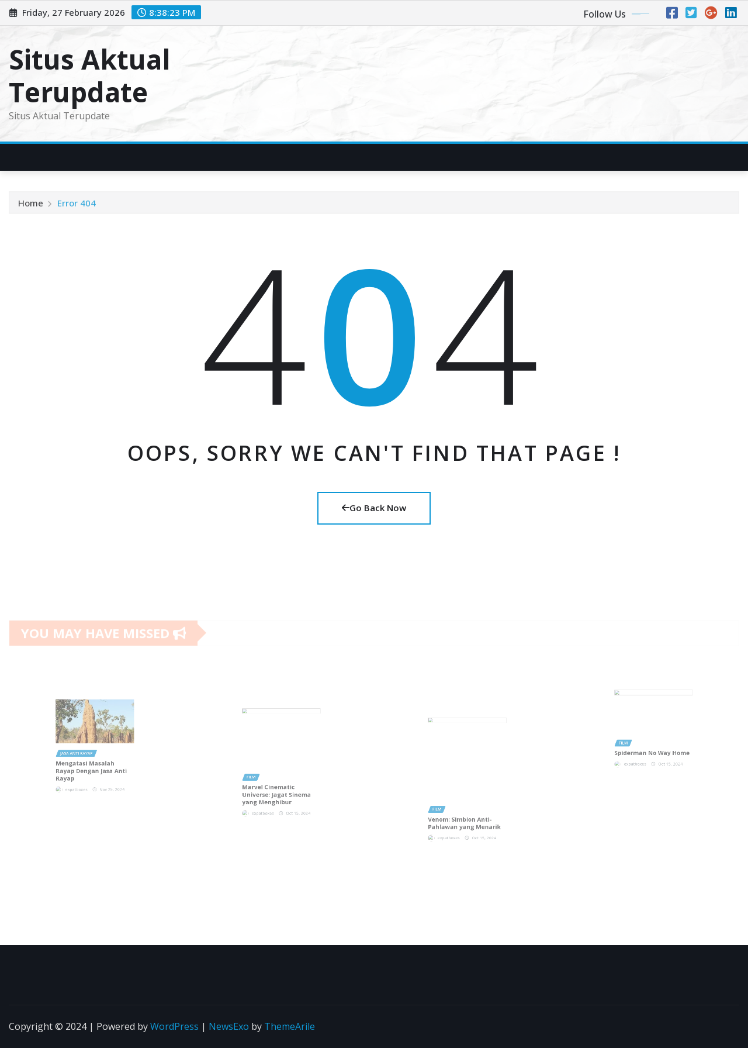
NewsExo (229, 1026)
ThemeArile (289, 1026)
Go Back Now (374, 507)
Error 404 (76, 206)
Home (30, 206)
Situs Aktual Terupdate (90, 75)
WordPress (174, 1026)
